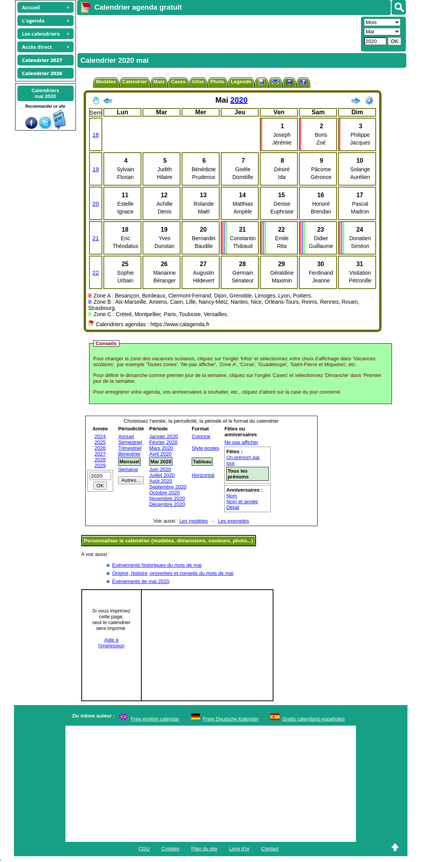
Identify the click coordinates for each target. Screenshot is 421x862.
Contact (270, 849)
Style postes (205, 448)
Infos (198, 81)
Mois (159, 81)
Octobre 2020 (164, 493)
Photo (217, 81)
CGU (144, 849)
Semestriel (130, 442)
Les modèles (193, 521)
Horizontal (203, 475)
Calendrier (134, 81)
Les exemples (233, 521)
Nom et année (242, 501)
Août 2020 (160, 481)
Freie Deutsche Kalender (231, 719)
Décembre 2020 (167, 504)
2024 (100, 436)
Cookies (171, 849)
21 (96, 238)
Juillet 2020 (162, 475)
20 (96, 203)
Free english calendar (155, 719)
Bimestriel (129, 454)
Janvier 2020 (163, 436)
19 (96, 169)
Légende (241, 81)
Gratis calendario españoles (313, 719)
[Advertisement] (218, 33)
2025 (100, 442)
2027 (100, 454)
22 (96, 272)
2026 (100, 448)
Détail (232, 507)
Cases (178, 81)
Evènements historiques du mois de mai (157, 565)
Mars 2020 (161, 448)
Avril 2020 (160, 454)
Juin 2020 (160, 469)
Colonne (201, 436)
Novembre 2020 (167, 498)
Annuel (126, 436)
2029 (100, 465)
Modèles (106, 81)
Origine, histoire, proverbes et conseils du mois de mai (173, 573)
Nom (231, 496)
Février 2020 (163, 442)
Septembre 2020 (167, 487)
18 (96, 134)
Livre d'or (239, 849)
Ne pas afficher (241, 442)
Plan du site (204, 849)
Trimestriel (129, 448)
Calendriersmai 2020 (45, 93)
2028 (100, 460)
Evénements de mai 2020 (140, 581)
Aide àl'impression (111, 643)
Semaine (128, 469)
